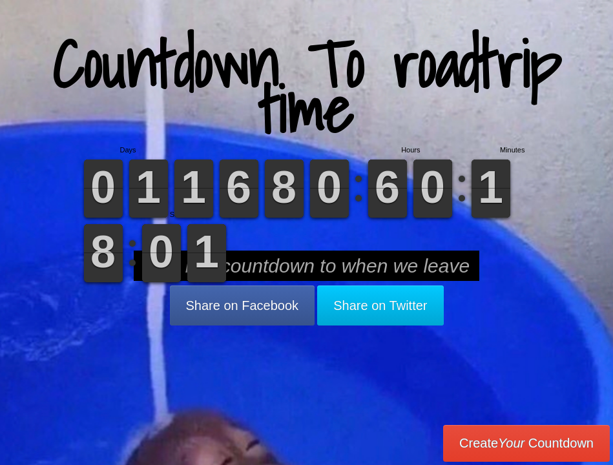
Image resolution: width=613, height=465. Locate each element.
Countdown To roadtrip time (306, 87)
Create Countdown (526, 443)
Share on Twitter (380, 305)
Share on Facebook (242, 305)
